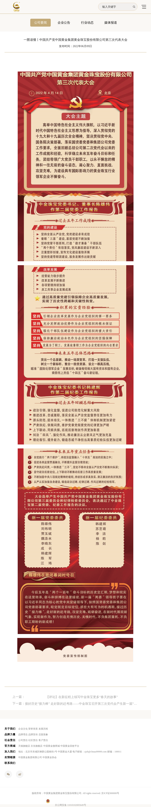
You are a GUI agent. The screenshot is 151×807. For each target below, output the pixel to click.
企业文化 (23, 728)
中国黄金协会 (49, 757)
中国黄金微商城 (51, 746)
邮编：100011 (114, 751)
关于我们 (10, 728)
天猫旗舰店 (24, 746)
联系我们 (10, 762)
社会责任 (10, 740)
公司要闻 (40, 23)
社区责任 (33, 740)
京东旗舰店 (36, 746)
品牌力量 (10, 734)
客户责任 (43, 740)
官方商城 (10, 745)
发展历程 (43, 728)
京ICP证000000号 (110, 793)
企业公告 (64, 23)
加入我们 (10, 751)
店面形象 (43, 734)
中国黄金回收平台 (69, 746)
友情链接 (10, 757)
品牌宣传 (33, 734)
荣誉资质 (33, 728)
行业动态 (87, 23)
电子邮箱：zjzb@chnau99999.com (90, 751)
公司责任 (23, 740)
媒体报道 (110, 23)
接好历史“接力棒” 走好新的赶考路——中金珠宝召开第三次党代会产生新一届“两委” (82, 707)
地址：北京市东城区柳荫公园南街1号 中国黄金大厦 (45, 751)
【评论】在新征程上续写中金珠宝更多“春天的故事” (82, 701)
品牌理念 (23, 734)
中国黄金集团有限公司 (30, 757)
